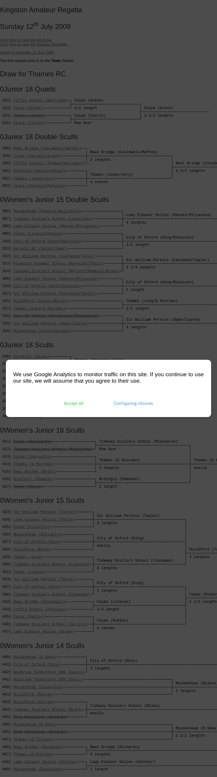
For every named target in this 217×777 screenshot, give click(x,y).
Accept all (74, 403)
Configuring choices (133, 403)
